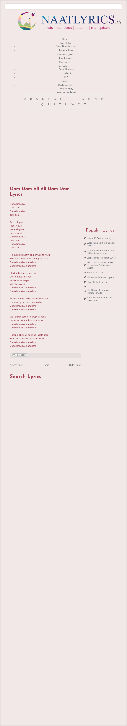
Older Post (75, 364)
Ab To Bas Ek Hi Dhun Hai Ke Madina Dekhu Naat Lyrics (100, 265)
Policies (64, 82)
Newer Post (16, 364)
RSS (66, 77)
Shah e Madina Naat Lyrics (100, 277)
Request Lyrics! (65, 55)
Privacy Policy (66, 89)
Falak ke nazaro (95, 272)
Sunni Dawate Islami (66, 46)
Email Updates (66, 70)
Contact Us (65, 62)
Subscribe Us (65, 66)
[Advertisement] (43, 143)
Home (65, 39)
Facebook (66, 73)
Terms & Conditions (66, 93)
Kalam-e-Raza (66, 50)
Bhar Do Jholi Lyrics (97, 282)
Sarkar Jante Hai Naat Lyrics (101, 257)
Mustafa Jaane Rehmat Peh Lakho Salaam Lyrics (101, 251)
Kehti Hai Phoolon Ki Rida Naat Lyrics (100, 299)
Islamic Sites (65, 43)
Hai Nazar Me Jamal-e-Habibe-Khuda (98, 291)
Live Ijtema (65, 58)
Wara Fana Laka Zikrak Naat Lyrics (101, 244)
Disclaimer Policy (66, 85)
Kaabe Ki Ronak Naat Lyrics (101, 238)
